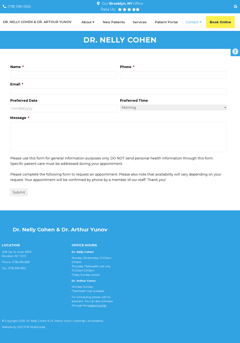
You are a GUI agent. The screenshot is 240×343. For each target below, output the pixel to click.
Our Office (122, 3)
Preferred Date (24, 101)
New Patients (114, 22)
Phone (127, 67)
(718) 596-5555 (19, 6)
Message (19, 118)
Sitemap (79, 321)
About (87, 22)
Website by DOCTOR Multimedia (23, 327)
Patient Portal (166, 22)
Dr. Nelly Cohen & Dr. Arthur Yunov (37, 22)
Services (140, 22)
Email (16, 84)
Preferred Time (134, 101)
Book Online (220, 22)
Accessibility (96, 321)
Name (17, 67)
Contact (192, 22)
